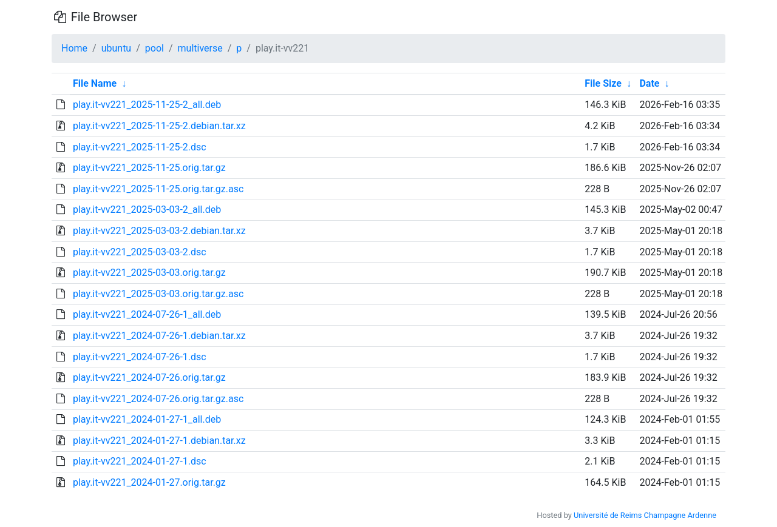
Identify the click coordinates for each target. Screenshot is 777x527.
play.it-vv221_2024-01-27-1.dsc (139, 461)
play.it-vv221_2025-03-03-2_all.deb (147, 209)
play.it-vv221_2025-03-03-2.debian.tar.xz (159, 231)
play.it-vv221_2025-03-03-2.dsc (139, 252)
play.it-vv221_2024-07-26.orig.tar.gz (149, 377)
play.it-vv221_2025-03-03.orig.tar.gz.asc (158, 294)
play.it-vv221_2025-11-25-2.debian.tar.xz (159, 126)
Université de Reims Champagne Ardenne (645, 515)
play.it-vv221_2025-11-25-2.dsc (139, 147)
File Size (603, 83)
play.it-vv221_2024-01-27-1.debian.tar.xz (159, 440)
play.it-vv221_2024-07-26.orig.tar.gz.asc (158, 398)
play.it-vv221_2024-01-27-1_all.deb (147, 419)
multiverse (200, 48)
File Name (95, 83)
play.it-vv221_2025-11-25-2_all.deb (147, 104)
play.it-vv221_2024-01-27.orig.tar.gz (149, 482)
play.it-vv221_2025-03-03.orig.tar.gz (149, 272)
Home (74, 48)
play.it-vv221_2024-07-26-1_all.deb (147, 314)
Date (649, 83)
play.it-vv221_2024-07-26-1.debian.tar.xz (159, 335)
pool (154, 48)
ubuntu (116, 48)
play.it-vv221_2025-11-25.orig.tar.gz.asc (158, 189)
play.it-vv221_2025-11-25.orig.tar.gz (149, 167)
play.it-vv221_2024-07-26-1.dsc (139, 357)
